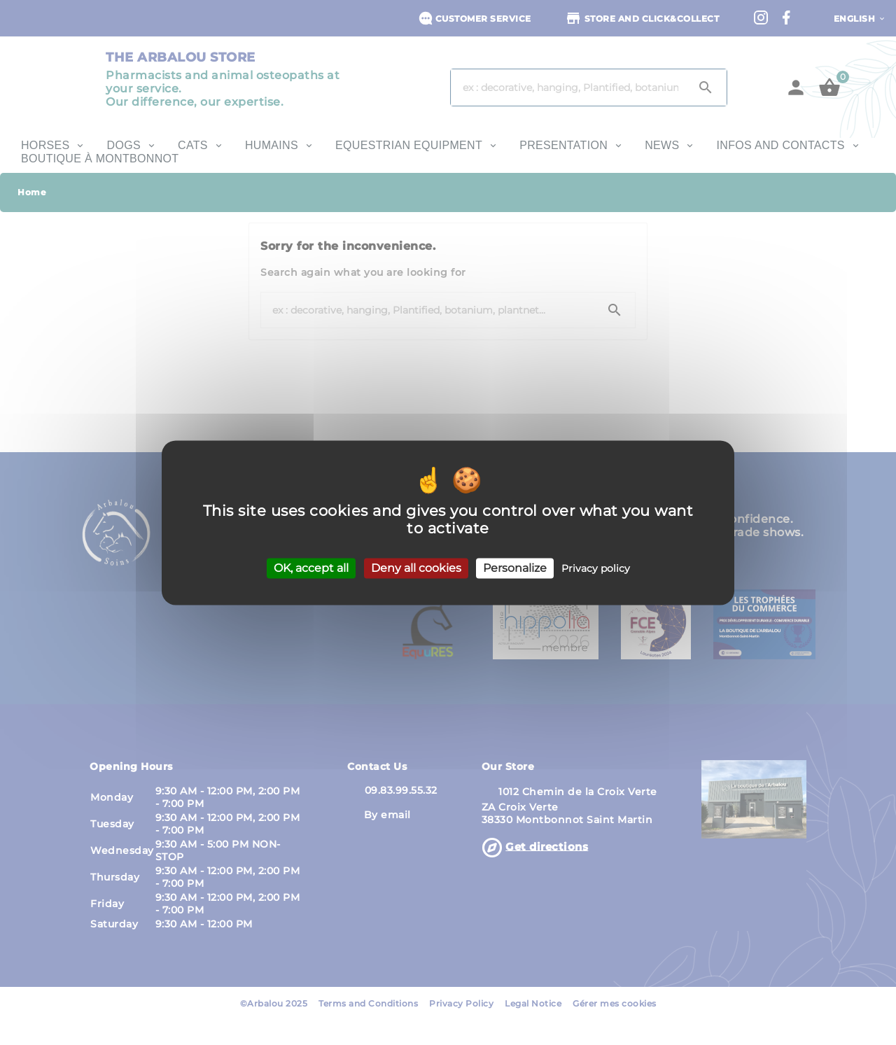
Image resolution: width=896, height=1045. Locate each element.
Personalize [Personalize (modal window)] (515, 568)
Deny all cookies (416, 568)
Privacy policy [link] (595, 568)
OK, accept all (311, 568)
